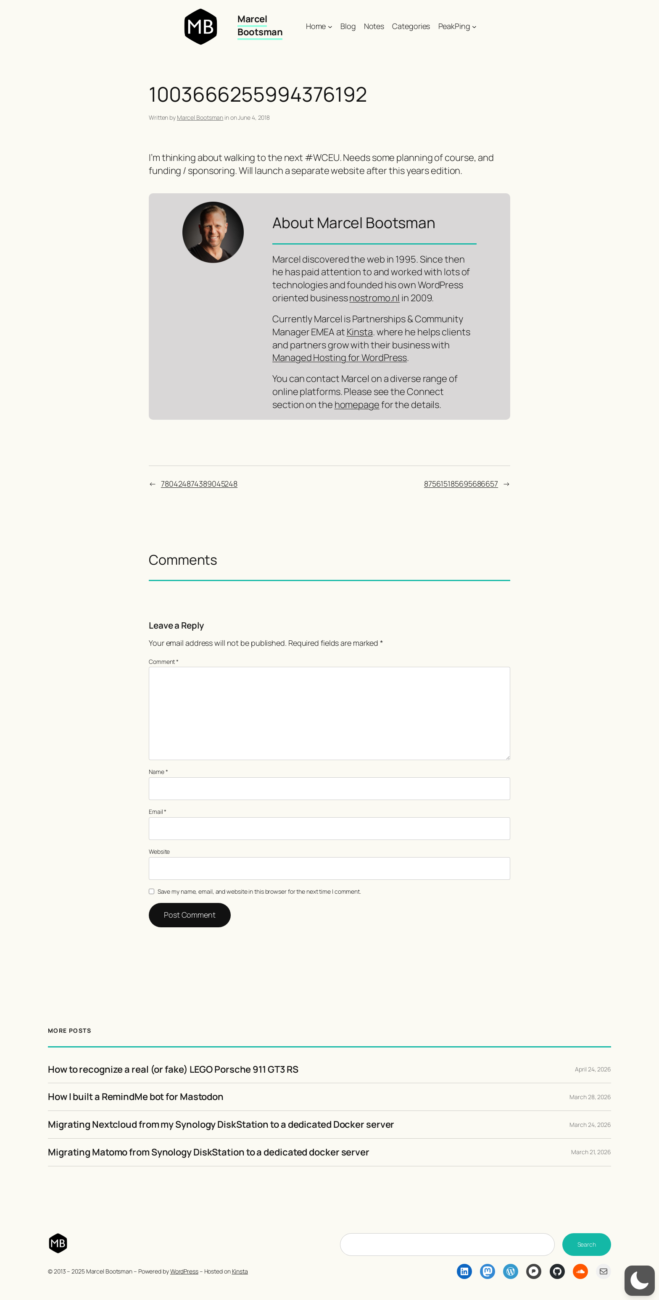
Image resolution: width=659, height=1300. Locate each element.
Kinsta (360, 332)
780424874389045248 (199, 484)
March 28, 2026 (590, 1097)
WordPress (184, 1271)
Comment (164, 662)
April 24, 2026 (593, 1069)
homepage (357, 404)
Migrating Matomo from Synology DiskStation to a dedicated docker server (208, 1152)
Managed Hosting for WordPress (339, 357)
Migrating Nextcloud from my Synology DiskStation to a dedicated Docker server (221, 1124)
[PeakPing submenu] (474, 26)
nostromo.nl (374, 298)
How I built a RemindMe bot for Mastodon (136, 1097)
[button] (640, 1281)
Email (157, 812)
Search (586, 1244)
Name (158, 772)
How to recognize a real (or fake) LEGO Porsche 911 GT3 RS (173, 1069)
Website (159, 851)
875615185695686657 (461, 484)
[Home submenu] (330, 26)
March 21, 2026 (591, 1152)
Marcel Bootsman (259, 25)
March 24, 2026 (590, 1125)
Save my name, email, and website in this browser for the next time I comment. (259, 891)
